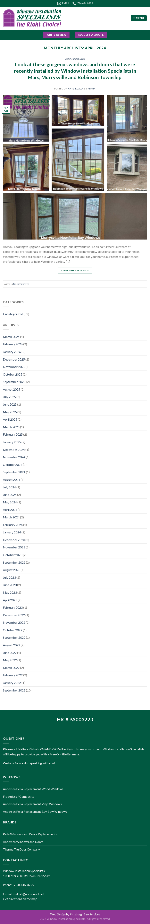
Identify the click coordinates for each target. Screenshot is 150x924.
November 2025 (14, 367)
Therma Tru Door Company (21, 849)
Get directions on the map (20, 899)
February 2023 (13, 607)
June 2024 (10, 494)
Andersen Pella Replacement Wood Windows (33, 789)
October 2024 (12, 464)
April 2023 (10, 600)
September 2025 (14, 382)
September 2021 (14, 690)
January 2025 (12, 442)
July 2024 (9, 487)
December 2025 (14, 359)
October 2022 (12, 630)
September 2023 (14, 562)
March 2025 (11, 427)
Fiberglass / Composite (18, 796)
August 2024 (11, 479)
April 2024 (10, 509)
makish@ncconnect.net (28, 894)
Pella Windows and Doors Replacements (30, 834)
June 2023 (10, 585)
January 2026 (12, 352)
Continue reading (75, 270)
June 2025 (10, 404)
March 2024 (11, 517)
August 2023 (11, 570)
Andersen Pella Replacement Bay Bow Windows (35, 811)
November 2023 (14, 547)
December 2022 (14, 615)
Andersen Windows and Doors (23, 842)
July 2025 (9, 397)
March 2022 (11, 667)
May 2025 (10, 412)
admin (92, 88)
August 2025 (11, 389)
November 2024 (14, 457)
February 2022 (13, 675)
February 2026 (13, 344)
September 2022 (14, 637)
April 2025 (10, 419)
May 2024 (10, 502)
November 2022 (14, 622)
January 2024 (12, 532)
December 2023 (14, 540)
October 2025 (12, 374)
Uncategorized (75, 58)
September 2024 (14, 472)
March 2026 (11, 337)
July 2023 (9, 577)
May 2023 (10, 592)
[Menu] (139, 18)
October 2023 (12, 555)
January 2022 (12, 682)
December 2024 (14, 449)
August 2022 (11, 645)
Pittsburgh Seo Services (85, 914)
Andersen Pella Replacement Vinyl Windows (32, 804)
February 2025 (13, 434)
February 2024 (13, 525)
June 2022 (10, 652)
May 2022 (10, 660)
